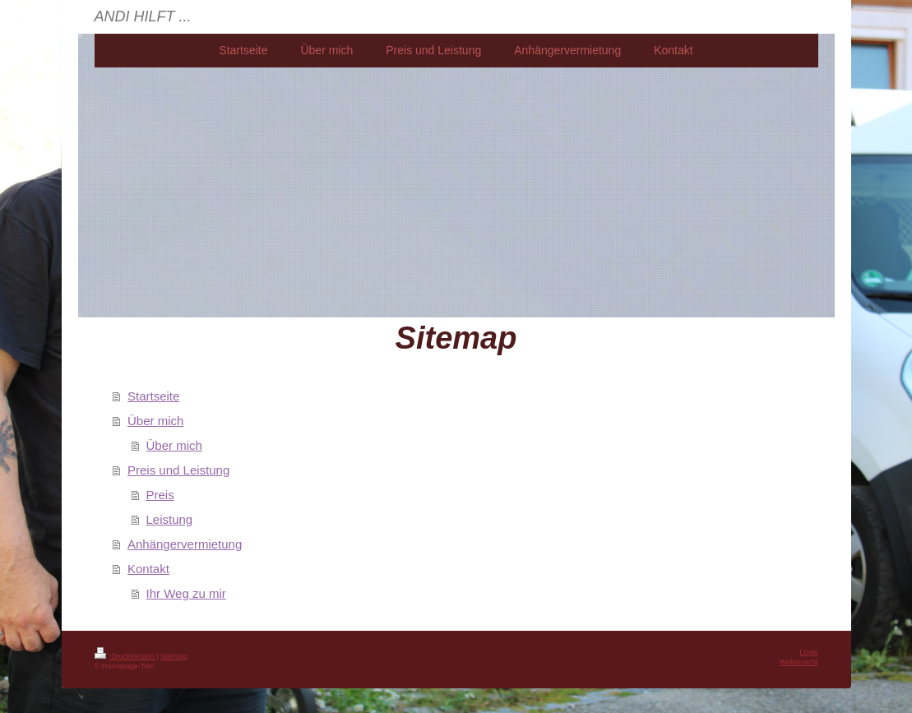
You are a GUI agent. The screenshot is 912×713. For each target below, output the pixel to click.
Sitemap (173, 656)
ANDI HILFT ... (143, 16)
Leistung (169, 519)
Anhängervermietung (184, 544)
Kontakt (148, 569)
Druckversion (126, 656)
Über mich (155, 421)
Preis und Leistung (178, 470)
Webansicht (799, 662)
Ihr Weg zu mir (186, 593)
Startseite (153, 396)
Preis (160, 495)
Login (808, 652)
